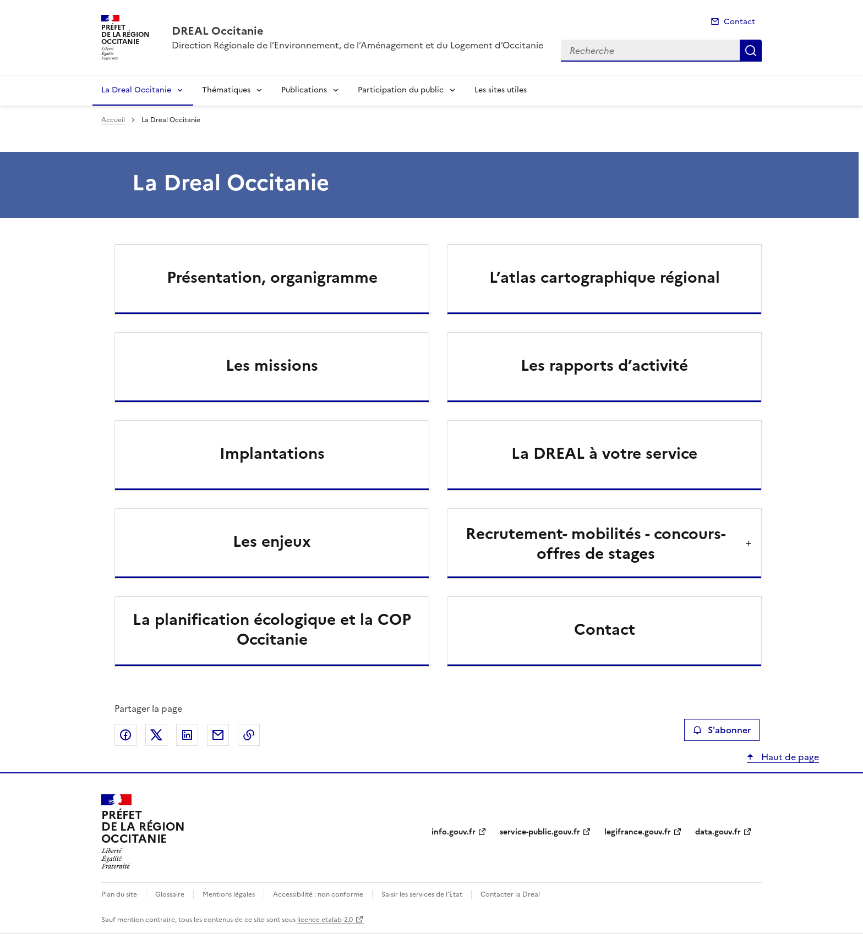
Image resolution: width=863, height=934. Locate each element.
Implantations (272, 453)
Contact (739, 22)
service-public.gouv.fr (540, 832)
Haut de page (789, 756)
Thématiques (226, 90)
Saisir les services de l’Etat (421, 894)
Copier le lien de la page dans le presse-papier (249, 735)
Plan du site (119, 894)
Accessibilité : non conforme (318, 894)
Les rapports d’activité (604, 365)
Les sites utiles (500, 90)
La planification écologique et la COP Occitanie (272, 629)
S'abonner (722, 730)
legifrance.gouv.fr (637, 832)
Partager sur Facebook (125, 735)
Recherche (751, 51)
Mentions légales (229, 894)
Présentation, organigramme (272, 277)
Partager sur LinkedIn (187, 735)
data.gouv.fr (718, 832)
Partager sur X (156, 735)
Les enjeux (272, 541)
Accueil (113, 120)
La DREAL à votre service (604, 453)
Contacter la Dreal (510, 894)
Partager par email (218, 735)
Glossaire (169, 894)
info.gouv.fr (454, 832)
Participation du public (401, 90)
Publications (304, 90)
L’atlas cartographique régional (604, 277)
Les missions (272, 365)
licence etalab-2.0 (325, 920)
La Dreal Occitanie (136, 90)
